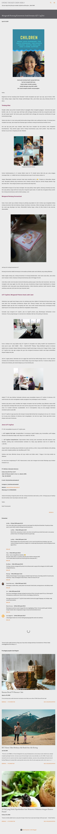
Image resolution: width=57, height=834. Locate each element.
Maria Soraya (9, 606)
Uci (7, 591)
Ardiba (8, 523)
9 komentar (10, 763)
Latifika (12, 530)
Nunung (8, 573)
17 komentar (11, 701)
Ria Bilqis (8, 564)
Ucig (7, 552)
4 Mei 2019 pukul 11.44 (21, 530)
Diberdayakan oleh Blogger (28, 829)
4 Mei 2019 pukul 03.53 (17, 564)
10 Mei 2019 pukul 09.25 (19, 606)
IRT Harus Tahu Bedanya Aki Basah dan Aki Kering (20, 747)
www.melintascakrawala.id (12, 487)
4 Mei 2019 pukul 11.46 (21, 539)
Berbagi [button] (51, 512)
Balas (8, 549)
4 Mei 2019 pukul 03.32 (15, 552)
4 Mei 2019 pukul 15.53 (16, 573)
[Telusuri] (51, 3)
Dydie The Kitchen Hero (13, 2)
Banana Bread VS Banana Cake (12, 692)
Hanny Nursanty (10, 583)
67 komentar (11, 821)
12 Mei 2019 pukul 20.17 (19, 615)
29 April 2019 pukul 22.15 (17, 523)
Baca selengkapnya (49, 701)
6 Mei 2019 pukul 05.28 (14, 591)
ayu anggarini (9, 615)
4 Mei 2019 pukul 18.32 (20, 583)
